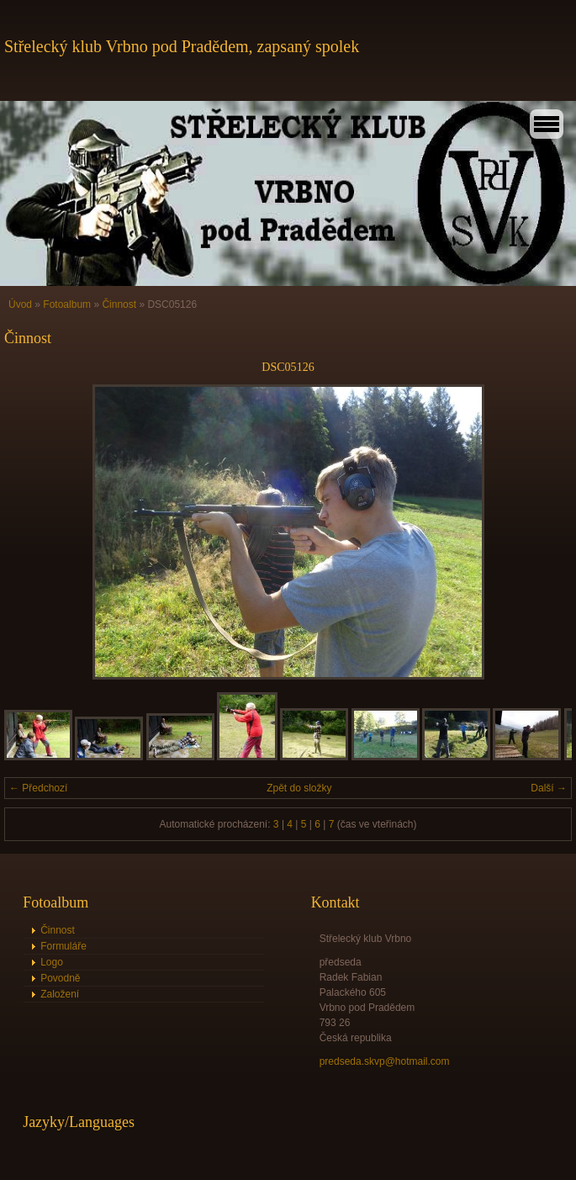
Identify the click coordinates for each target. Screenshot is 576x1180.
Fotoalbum (67, 304)
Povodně (60, 978)
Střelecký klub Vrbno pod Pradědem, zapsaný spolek (181, 46)
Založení (59, 994)
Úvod (20, 304)
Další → (549, 788)
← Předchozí (38, 788)
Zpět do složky (299, 788)
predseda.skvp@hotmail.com (385, 1061)
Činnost (119, 304)
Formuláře (63, 946)
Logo (51, 962)
